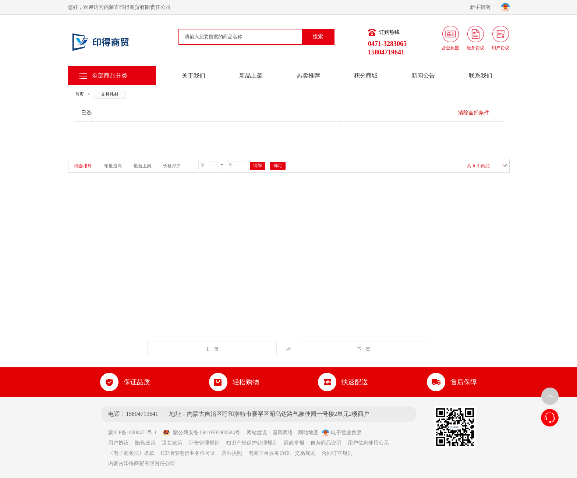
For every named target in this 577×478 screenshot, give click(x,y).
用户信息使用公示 (368, 443)
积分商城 (366, 75)
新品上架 (251, 75)
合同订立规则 (337, 453)
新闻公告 (423, 75)
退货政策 (172, 443)
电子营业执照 (342, 432)
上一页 (212, 349)
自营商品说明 (326, 443)
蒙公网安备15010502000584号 (201, 432)
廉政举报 (294, 443)
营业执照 (232, 453)
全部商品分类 (109, 75)
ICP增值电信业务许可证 (188, 453)
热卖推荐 (308, 75)
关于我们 (193, 75)
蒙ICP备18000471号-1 (135, 432)
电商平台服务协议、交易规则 (281, 453)
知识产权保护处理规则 (251, 443)
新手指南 (483, 7)
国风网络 (282, 432)
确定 (277, 165)
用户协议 (118, 443)
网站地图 (308, 432)
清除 (257, 165)
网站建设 (257, 432)
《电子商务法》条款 (131, 453)
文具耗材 (109, 94)
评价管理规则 (204, 443)
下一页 (363, 349)
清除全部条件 (473, 112)
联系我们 (480, 75)
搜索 (318, 36)
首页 (79, 94)
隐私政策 (145, 443)
